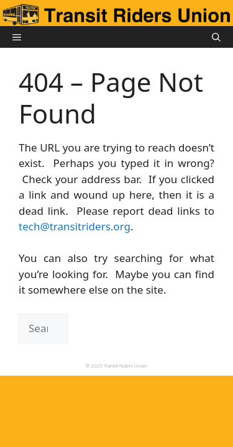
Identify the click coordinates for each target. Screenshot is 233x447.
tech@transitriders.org (74, 226)
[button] (216, 37)
